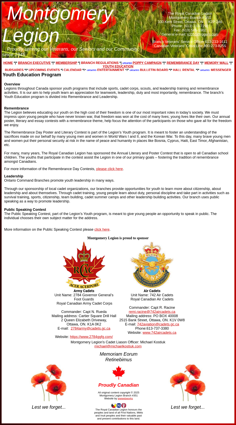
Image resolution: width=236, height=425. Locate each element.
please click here (109, 169)
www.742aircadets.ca (159, 333)
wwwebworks (125, 398)
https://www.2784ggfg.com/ (91, 337)
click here (101, 229)
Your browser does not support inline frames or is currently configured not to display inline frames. (118, 36)
